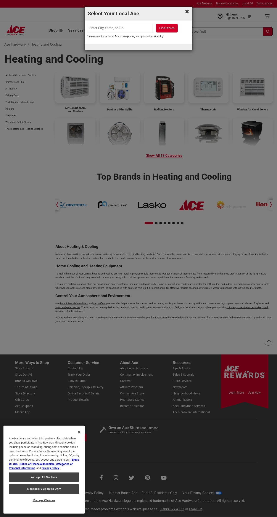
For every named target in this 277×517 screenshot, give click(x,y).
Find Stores (166, 28)
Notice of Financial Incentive (37, 464)
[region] (44, 470)
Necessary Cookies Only (44, 488)
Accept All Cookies (44, 477)
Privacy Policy (50, 468)
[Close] (79, 432)
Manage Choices (44, 500)
